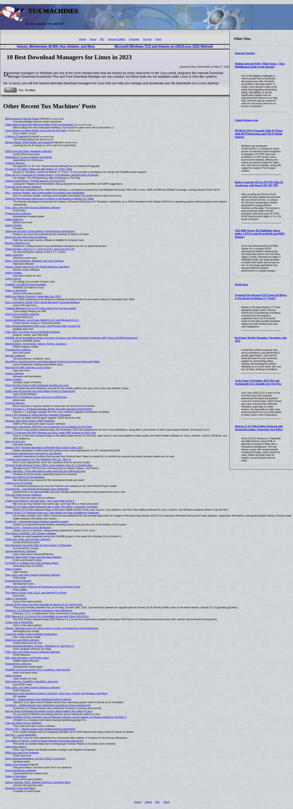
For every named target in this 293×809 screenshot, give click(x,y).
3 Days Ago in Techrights (19, 622)
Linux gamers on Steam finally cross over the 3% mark (35, 130)
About (93, 39)
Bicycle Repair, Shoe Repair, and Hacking (28, 142)
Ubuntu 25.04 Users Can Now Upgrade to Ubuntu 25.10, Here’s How (43, 604)
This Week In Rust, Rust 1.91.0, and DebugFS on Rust (35, 592)
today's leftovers (14, 219)
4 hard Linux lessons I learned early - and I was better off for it (39, 500)
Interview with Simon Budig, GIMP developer (30, 420)
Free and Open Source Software (23, 186)
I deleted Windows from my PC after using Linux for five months (40, 308)
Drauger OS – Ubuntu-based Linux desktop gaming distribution (40, 728)
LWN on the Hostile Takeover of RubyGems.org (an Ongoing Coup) (42, 586)
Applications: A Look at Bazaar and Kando (28, 157)
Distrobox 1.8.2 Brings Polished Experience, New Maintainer (39, 610)
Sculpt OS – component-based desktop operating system (37, 521)
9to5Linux (241, 284)
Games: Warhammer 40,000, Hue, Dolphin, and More (56, 46)
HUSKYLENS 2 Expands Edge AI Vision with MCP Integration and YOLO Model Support (259, 133)
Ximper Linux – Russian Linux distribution (28, 527)
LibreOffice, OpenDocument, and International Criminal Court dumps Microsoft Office (52, 361)
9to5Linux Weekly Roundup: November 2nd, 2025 (33, 296)
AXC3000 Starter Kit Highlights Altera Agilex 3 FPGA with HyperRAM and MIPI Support (260, 233)
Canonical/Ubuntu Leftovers (20, 551)
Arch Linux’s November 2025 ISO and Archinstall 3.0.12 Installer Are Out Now (258, 382)
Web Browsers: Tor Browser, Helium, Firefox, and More (36, 343)
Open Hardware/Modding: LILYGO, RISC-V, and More (35, 758)
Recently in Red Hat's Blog (20, 788)
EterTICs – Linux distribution (21, 734)
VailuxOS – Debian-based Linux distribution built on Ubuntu (38, 699)
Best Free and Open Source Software (26, 237)
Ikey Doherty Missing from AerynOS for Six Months (33, 453)
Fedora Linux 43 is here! (18, 483)
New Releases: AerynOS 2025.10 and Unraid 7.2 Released (38, 545)
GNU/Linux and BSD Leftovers (22, 314)
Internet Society (245, 53)
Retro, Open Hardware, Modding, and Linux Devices (34, 260)
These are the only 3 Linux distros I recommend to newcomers (40, 231)
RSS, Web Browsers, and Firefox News (27, 657)
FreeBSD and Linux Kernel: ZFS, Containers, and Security (37, 669)
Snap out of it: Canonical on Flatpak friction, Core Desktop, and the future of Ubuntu (52, 174)
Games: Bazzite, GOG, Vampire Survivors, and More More (38, 782)
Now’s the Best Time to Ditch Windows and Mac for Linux (37, 385)
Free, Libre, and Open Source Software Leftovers (32, 207)
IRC (102, 39)
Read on (10, 90)
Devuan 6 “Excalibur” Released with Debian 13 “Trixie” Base (38, 168)
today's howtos (13, 225)
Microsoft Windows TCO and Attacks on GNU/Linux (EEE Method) (164, 46)
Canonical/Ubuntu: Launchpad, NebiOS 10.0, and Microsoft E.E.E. (42, 320)
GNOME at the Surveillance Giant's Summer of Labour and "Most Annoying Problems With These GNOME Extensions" (71, 337)
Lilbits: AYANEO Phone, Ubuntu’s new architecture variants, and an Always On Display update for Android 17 (66, 717)
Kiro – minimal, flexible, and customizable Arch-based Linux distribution (45, 192)
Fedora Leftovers (14, 373)
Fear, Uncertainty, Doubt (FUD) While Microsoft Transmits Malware (42, 302)
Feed (158, 39)
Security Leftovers (15, 355)
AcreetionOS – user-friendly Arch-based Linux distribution (37, 488)
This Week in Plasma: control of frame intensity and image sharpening (44, 740)
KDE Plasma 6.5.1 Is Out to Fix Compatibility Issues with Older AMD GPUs (47, 616)
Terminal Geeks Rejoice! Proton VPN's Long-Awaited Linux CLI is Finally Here (48, 465)
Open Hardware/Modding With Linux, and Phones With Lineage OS (42, 326)
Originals (134, 39)
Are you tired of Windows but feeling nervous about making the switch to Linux (48, 711)
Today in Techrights (16, 290)
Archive (147, 39)
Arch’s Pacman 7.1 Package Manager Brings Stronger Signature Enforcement (48, 408)
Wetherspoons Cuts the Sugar (22, 118)
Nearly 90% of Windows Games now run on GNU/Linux (36, 397)
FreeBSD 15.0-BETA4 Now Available (25, 284)
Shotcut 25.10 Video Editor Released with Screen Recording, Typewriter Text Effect (259, 428)
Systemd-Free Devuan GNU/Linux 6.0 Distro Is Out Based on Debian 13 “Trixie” (261, 297)
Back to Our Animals (16, 764)
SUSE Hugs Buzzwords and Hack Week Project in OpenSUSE (40, 391)
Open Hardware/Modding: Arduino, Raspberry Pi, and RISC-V (39, 645)
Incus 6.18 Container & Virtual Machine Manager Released (38, 414)
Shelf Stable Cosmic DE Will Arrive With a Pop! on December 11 (41, 124)
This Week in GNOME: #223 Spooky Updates (30, 533)
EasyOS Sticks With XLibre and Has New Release (33, 557)
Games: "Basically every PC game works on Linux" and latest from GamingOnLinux (51, 628)
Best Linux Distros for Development (25, 477)
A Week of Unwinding (17, 136)
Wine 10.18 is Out (15, 441)
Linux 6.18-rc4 (13, 278)
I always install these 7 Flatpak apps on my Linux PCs (35, 180)
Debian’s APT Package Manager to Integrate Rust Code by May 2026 (44, 447)
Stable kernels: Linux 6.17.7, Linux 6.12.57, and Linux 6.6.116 (39, 248)
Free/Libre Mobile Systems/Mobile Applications (31, 634)
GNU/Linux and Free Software (22, 752)
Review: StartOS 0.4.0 (17, 243)
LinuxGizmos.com (246, 120)
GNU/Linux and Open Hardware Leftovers (28, 151)
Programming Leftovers (18, 213)
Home (82, 39)
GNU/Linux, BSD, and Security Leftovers (27, 539)
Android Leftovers (15, 163)
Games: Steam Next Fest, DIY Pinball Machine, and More (37, 266)
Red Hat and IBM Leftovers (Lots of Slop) (28, 367)
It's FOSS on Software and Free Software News (32, 563)
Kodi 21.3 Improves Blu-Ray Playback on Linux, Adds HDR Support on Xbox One (50, 432)
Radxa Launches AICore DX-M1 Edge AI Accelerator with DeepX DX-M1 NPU (259, 184)
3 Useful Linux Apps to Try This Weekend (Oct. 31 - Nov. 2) (38, 459)
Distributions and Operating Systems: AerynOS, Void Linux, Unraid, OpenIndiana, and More (56, 693)
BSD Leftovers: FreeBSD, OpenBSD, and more (31, 681)
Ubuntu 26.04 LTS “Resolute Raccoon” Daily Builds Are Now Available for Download (52, 512)
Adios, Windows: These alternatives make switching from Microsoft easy (45, 471)
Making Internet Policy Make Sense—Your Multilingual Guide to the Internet (260, 65)
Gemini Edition (116, 39)
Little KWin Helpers (16, 746)
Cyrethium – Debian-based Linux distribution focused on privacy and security (48, 705)
